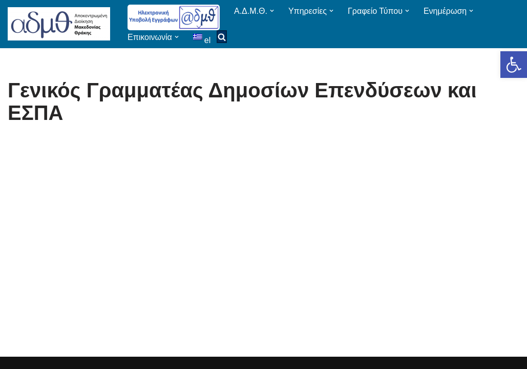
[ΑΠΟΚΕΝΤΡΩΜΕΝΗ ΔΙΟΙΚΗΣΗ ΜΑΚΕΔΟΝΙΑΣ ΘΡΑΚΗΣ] (59, 23)
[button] (513, 64)
